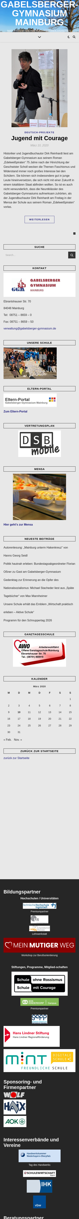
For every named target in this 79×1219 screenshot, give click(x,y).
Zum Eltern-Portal (15, 411)
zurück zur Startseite (16, 758)
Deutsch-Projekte (39, 132)
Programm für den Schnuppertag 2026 (28, 620)
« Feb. (8, 739)
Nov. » (18, 739)
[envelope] (39, 1212)
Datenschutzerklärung (33, 1207)
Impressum (52, 1207)
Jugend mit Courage (39, 138)
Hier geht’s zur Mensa (18, 524)
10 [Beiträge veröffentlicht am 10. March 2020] (19, 712)
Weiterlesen (39, 219)
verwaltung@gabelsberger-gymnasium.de (30, 328)
